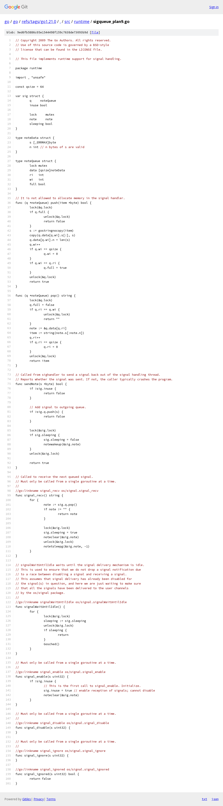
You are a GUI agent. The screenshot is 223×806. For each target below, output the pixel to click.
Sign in (214, 7)
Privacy (39, 799)
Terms (51, 799)
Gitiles (26, 799)
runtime (81, 21)
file (94, 32)
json (215, 799)
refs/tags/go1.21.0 (39, 21)
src (67, 21)
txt (204, 799)
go (6, 21)
